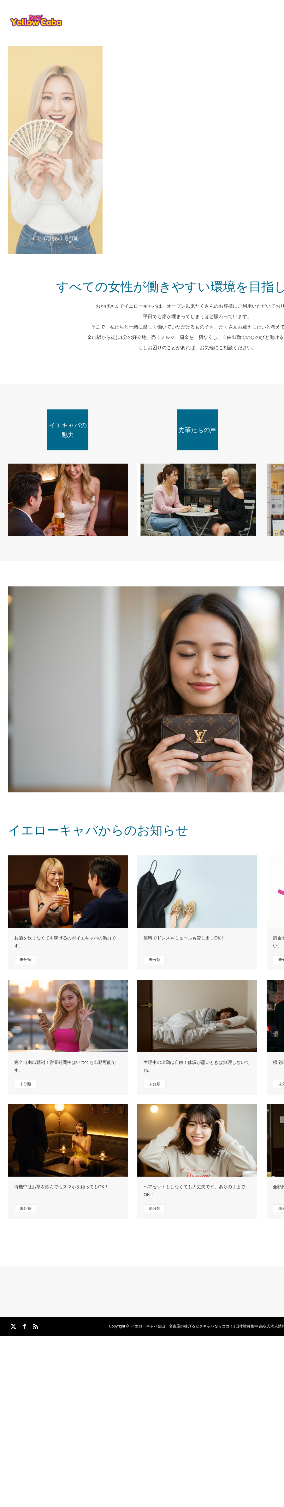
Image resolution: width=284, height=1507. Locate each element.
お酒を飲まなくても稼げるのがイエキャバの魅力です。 (65, 941)
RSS (34, 1325)
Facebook (23, 1325)
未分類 (25, 959)
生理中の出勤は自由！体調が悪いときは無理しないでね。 (197, 1066)
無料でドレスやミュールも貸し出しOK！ (184, 937)
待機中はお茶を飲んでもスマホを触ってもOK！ (61, 1186)
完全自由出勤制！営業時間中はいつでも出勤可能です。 (65, 1066)
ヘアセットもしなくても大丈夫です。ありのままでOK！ (194, 1190)
